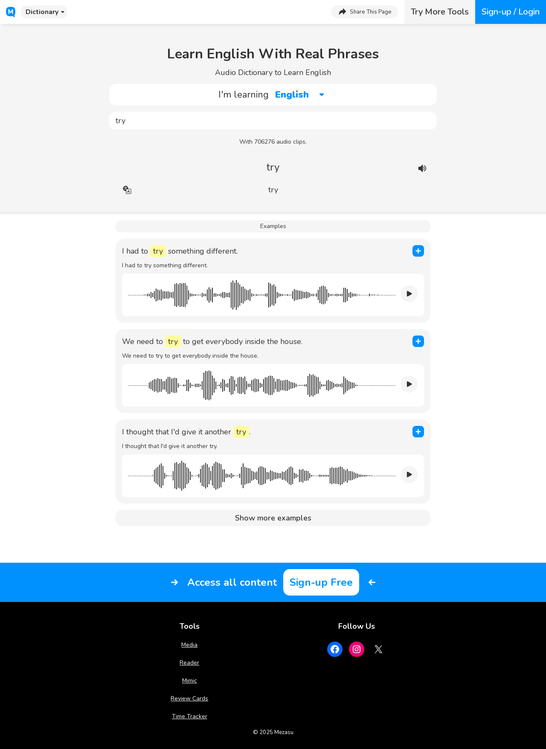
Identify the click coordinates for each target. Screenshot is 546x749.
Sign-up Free (321, 582)
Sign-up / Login (511, 11)
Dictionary (42, 12)
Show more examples (273, 518)
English (292, 94)
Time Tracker (189, 716)
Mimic (189, 681)
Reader (189, 663)
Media (189, 645)
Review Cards (189, 698)
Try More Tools (440, 11)
